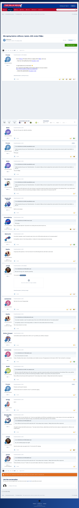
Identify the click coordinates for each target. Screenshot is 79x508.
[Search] (62, 10)
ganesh (8, 454)
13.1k (8, 65)
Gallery (22, 9)
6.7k (8, 376)
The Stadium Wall (18, 40)
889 (8, 138)
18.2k (8, 189)
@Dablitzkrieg (22, 275)
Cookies (44, 503)
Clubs (16, 9)
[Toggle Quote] (15, 146)
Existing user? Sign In (64, 5)
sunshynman (7, 298)
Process (9, 39)
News (5, 9)
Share (64, 40)
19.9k (8, 345)
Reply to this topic (71, 45)
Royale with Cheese (8, 199)
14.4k (8, 410)
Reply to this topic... (13, 485)
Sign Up (73, 5)
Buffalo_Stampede (7, 334)
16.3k (8, 465)
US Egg (8, 399)
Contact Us (39, 503)
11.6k (8, 426)
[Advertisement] (39, 25)
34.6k (8, 259)
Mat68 (8, 366)
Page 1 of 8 (22, 50)
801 (8, 309)
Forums (10, 10)
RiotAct (27, 439)
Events (28, 9)
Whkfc (8, 127)
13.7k (8, 244)
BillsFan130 (8, 234)
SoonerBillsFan (29, 146)
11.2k (8, 227)
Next (15, 50)
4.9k (8, 276)
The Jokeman (7, 179)
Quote (18, 79)
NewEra (8, 249)
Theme (34, 503)
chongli (8, 265)
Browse (34, 9)
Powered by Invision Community (39, 506)
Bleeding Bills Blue (7, 415)
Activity (41, 9)
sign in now (29, 481)
